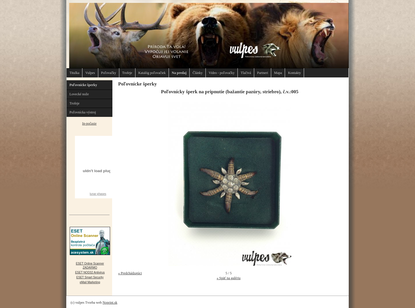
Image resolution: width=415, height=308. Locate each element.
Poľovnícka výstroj (82, 112)
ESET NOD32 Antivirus (90, 272)
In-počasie (89, 123)
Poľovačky (108, 73)
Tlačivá (246, 73)
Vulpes (90, 73)
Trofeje (127, 73)
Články (198, 73)
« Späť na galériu (229, 278)
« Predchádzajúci (130, 273)
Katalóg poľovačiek (152, 73)
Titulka (74, 73)
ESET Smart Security (89, 277)
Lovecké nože (79, 94)
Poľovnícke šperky (83, 85)
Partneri (262, 73)
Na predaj (179, 73)
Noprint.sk (110, 303)
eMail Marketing (90, 282)
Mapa (278, 73)
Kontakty (294, 73)
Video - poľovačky (222, 73)
